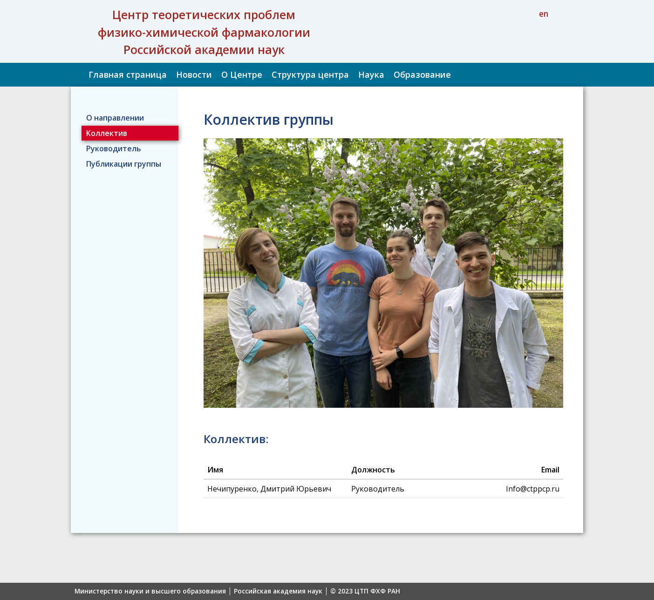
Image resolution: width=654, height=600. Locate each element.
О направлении (115, 118)
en (543, 13)
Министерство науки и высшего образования (150, 591)
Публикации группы (123, 164)
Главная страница (128, 74)
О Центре (241, 74)
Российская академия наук (278, 591)
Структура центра (310, 74)
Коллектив (106, 133)
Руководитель (113, 148)
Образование (422, 74)
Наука (371, 74)
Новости (194, 74)
